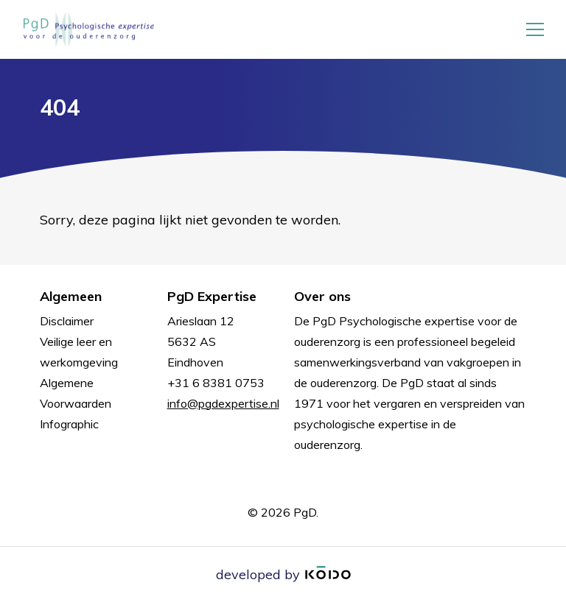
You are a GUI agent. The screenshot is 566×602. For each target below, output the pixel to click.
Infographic (69, 424)
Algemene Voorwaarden (75, 393)
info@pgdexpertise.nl (223, 403)
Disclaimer (67, 321)
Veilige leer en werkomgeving (79, 351)
